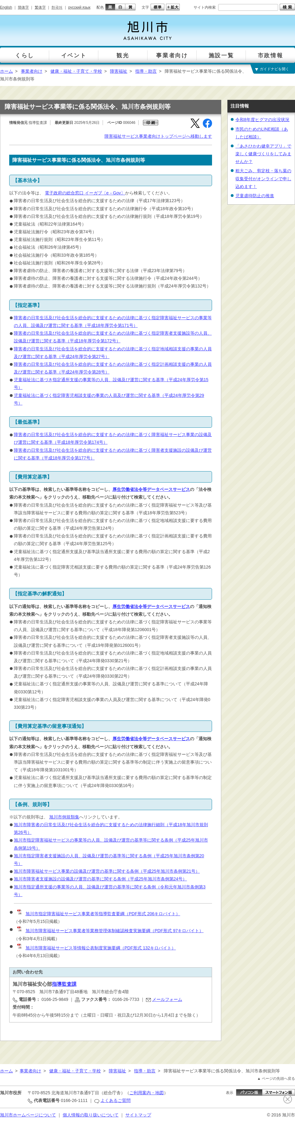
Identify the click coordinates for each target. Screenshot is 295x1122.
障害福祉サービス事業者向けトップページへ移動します (158, 136)
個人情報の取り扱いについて (91, 1114)
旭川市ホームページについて (28, 1114)
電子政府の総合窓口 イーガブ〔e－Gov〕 (85, 192)
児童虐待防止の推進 (254, 195)
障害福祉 (118, 71)
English (6, 7)
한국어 (56, 7)
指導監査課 (64, 984)
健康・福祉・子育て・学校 (76, 71)
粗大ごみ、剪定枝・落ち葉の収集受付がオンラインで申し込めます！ (263, 178)
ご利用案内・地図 (146, 1092)
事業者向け (31, 71)
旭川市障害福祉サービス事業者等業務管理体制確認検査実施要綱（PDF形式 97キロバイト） (109, 930)
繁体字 (40, 7)
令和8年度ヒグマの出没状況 (262, 119)
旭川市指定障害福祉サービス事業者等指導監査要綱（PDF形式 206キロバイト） (98, 913)
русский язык (79, 7)
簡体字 (23, 7)
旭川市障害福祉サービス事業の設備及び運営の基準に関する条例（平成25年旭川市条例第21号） (107, 871)
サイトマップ (138, 1114)
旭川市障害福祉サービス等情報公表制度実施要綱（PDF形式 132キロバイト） (96, 947)
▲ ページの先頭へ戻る (276, 1078)
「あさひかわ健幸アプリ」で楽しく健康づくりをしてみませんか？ (263, 154)
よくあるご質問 (115, 1100)
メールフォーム (167, 999)
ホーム (6, 71)
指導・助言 (146, 71)
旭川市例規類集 (64, 816)
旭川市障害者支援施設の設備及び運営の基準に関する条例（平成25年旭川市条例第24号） (100, 878)
